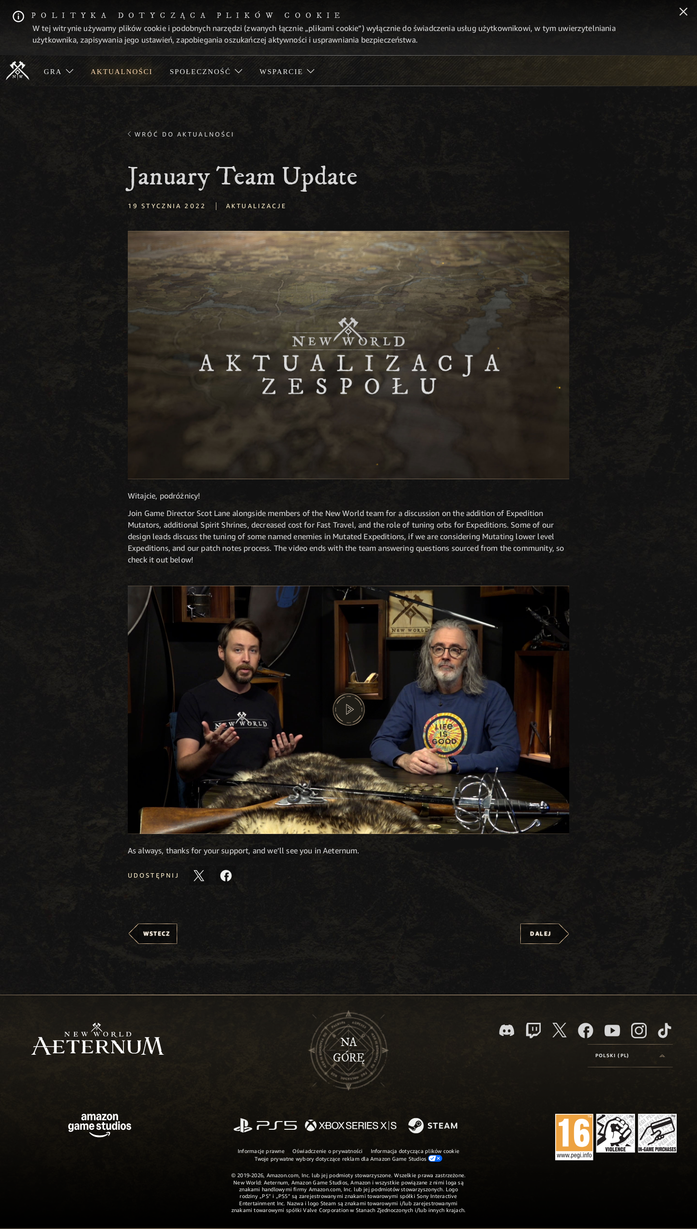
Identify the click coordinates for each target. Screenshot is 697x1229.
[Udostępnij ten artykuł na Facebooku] (226, 875)
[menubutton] (630, 1056)
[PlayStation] (265, 1126)
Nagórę (348, 1050)
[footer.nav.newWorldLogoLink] (97, 1040)
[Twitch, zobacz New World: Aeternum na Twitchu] (533, 1030)
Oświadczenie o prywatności (327, 1151)
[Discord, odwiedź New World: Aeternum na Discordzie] (507, 1030)
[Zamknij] (683, 12)
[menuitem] (58, 70)
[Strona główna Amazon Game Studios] (99, 1126)
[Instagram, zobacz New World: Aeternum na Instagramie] (639, 1030)
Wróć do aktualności (185, 134)
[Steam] (434, 1126)
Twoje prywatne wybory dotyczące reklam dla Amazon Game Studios (349, 1158)
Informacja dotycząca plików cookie (415, 1151)
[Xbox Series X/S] (350, 1126)
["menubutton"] (58, 70)
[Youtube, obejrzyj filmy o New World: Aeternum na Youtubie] (612, 1030)
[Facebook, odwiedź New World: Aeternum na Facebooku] (585, 1030)
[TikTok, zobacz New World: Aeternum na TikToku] (664, 1030)
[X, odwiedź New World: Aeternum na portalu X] (559, 1030)
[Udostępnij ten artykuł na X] (199, 875)
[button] (348, 355)
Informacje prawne (261, 1151)
